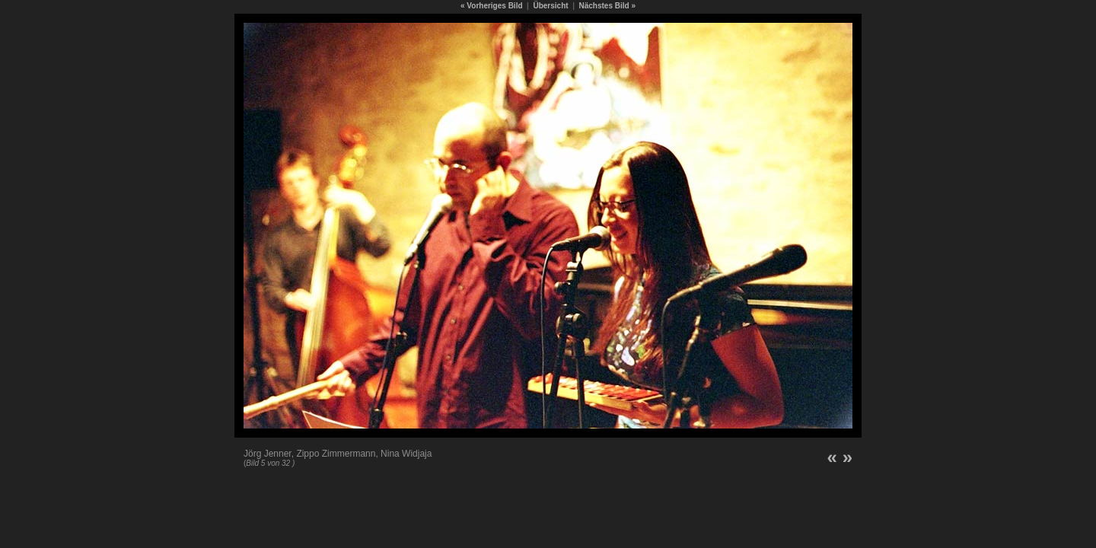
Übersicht (550, 6)
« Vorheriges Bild (491, 6)
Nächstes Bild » (607, 6)
